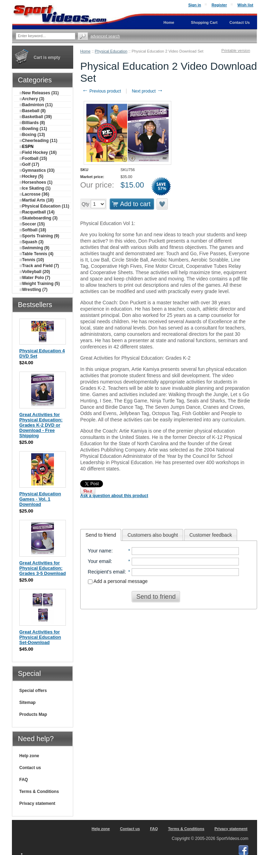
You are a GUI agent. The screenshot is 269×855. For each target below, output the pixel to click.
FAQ (23, 779)
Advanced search (105, 36)
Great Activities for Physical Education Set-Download (40, 637)
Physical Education (111, 51)
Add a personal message (118, 581)
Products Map (33, 714)
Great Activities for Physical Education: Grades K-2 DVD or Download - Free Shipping (41, 425)
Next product (147, 91)
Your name (99, 551)
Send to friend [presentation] (100, 535)
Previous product (101, 91)
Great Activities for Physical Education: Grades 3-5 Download (42, 568)
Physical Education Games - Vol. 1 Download (40, 499)
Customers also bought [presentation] (152, 535)
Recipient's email (106, 572)
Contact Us (239, 22)
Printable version (235, 50)
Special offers (33, 690)
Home (85, 51)
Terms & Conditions (39, 791)
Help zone (29, 755)
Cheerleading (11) (38, 140)
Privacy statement (37, 803)
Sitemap (27, 702)
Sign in (194, 5)
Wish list (245, 5)
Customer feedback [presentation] (210, 535)
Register (219, 5)
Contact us (30, 767)
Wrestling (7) (33, 289)
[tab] (100, 535)
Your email (99, 561)
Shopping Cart (204, 22)
